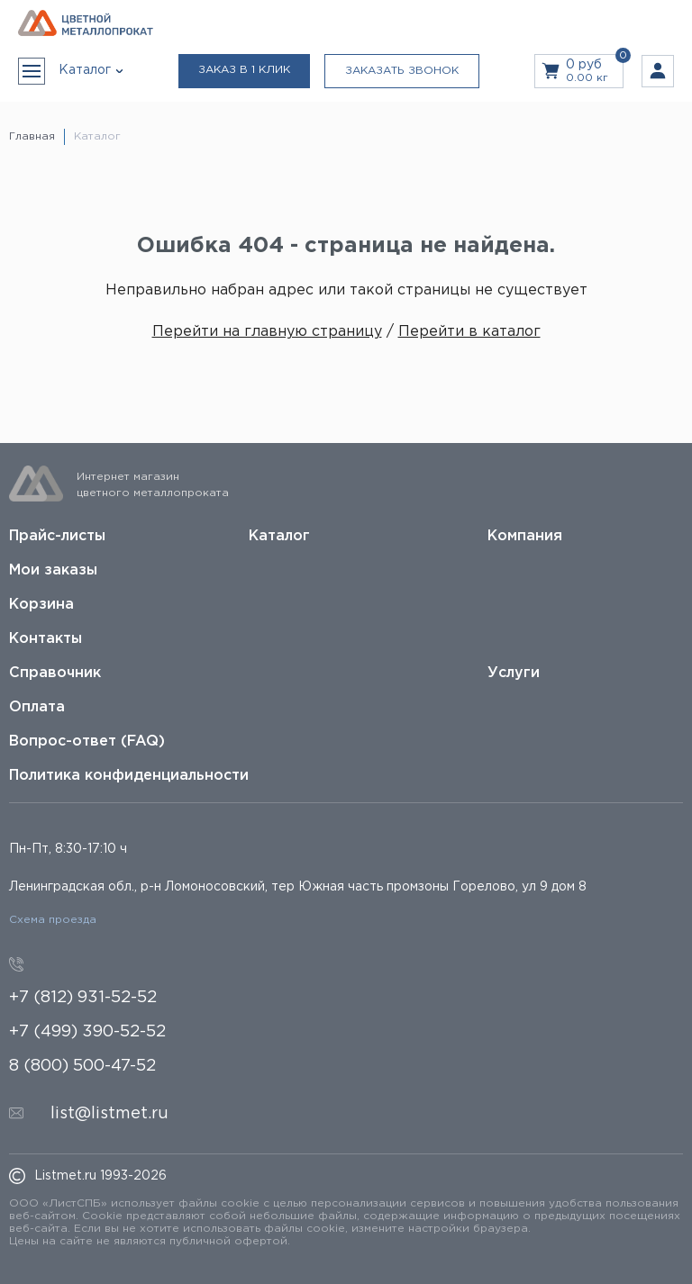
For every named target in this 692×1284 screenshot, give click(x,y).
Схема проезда (52, 920)
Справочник (55, 673)
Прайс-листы (57, 536)
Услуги (513, 673)
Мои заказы (53, 570)
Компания (524, 536)
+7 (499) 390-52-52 (87, 1032)
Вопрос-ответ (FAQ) (87, 741)
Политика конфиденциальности (129, 775)
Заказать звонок (402, 71)
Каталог (279, 536)
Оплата (37, 707)
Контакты (45, 639)
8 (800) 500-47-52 (82, 1066)
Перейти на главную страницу (267, 332)
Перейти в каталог (469, 332)
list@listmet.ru (109, 1114)
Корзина (41, 604)
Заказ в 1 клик (244, 70)
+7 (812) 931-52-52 (83, 997)
